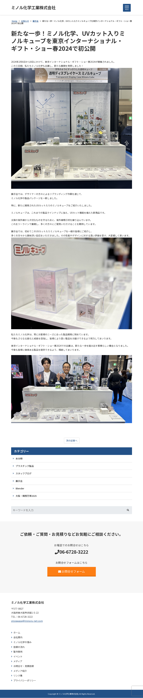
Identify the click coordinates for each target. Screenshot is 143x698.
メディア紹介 (20, 671)
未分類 (19, 458)
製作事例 (17, 651)
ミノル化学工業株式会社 (34, 7)
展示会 (19, 481)
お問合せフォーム (71, 571)
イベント (17, 656)
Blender (20, 488)
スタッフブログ (24, 473)
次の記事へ (71, 440)
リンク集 (17, 675)
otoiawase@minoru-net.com (27, 621)
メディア (17, 661)
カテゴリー (21, 451)
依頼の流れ (19, 647)
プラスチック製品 (25, 466)
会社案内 (17, 637)
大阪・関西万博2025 (26, 496)
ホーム (16, 632)
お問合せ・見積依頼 (23, 666)
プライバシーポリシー (24, 680)
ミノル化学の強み (22, 642)
